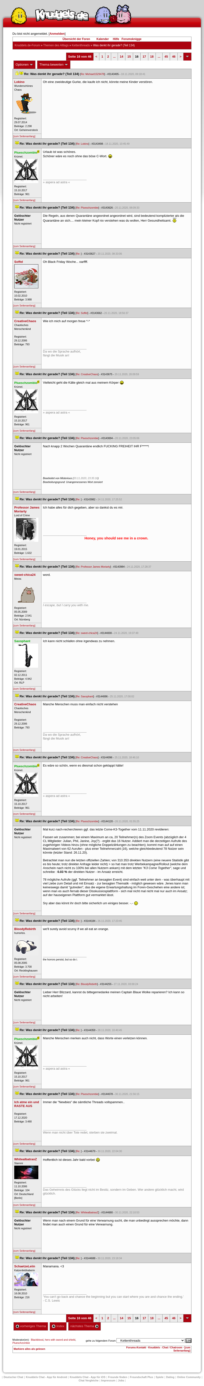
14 (121, 56)
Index (58, 1326)
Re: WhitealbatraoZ (87, 1212)
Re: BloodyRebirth (86, 984)
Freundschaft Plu (141, 1377)
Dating (170, 1377)
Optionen (25, 65)
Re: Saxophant (84, 696)
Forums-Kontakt (136, 1347)
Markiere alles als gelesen (29, 1348)
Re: (78, 253)
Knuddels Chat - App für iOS (87, 1377)
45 (166, 56)
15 (129, 56)
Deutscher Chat (13, 1377)
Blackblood (37, 1339)
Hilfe (116, 39)
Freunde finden (117, 1377)
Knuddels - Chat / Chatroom (165, 1347)
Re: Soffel (82, 313)
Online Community (189, 1377)
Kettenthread (81, 45)
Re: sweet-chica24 (86, 633)
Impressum (108, 1380)
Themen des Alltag (55, 45)
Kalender (102, 39)
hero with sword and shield (60, 1339)
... (114, 56)
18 (152, 56)
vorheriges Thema (31, 1326)
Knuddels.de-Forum (27, 45)
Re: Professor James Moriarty (93, 566)
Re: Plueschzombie (87, 207)
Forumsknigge (132, 39)
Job (121, 1380)
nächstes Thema (84, 1326)
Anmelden (57, 33)
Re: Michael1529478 (92, 74)
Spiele (159, 1377)
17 (144, 56)
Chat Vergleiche (89, 1380)
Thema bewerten (53, 65)
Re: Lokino (82, 143)
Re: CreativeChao (87, 374)
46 (173, 56)
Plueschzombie (21, 1342)
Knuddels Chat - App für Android (46, 1377)
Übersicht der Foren (76, 39)
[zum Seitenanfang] (24, 136)
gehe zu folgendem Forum (101, 1340)
